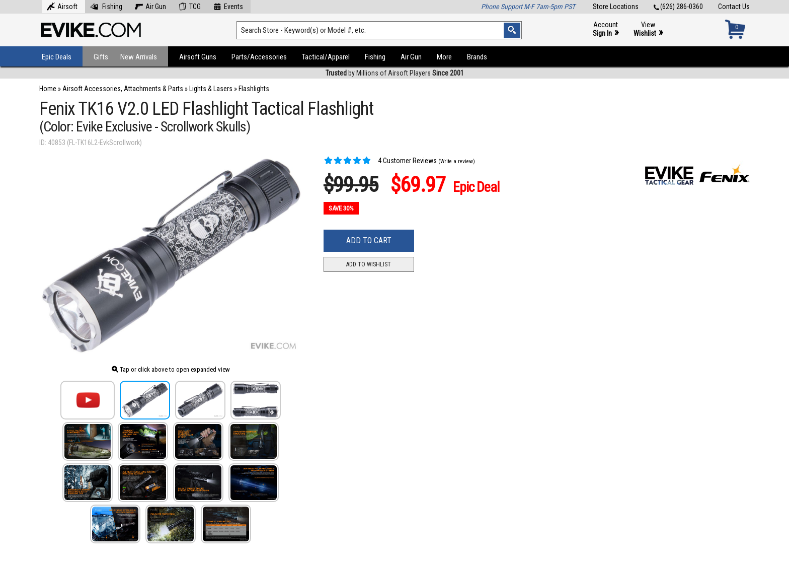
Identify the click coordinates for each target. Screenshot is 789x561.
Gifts (101, 56)
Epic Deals (56, 56)
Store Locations (616, 7)
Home (47, 89)
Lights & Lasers (210, 89)
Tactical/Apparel (326, 56)
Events (228, 6)
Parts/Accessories (259, 56)
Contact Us (734, 7)
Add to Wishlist (368, 264)
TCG (190, 6)
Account (605, 29)
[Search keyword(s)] (379, 30)
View (648, 29)
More (444, 56)
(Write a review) (456, 161)
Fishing (106, 6)
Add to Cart (368, 240)
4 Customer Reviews (380, 161)
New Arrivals (138, 56)
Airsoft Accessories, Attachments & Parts (122, 89)
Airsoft (62, 6)
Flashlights (254, 89)
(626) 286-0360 (678, 7)
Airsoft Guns (197, 56)
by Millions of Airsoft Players (395, 73)
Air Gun (150, 6)
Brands (477, 56)
